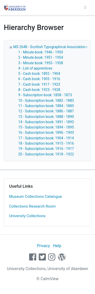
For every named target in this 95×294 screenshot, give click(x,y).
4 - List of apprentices (35, 68)
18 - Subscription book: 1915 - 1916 (46, 143)
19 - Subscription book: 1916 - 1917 (46, 149)
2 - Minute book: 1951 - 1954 (40, 57)
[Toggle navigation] (85, 7)
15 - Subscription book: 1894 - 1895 (46, 127)
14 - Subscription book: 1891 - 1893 (46, 122)
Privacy (43, 245)
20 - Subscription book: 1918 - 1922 (46, 154)
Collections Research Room (32, 206)
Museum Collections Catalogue (35, 196)
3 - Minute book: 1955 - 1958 (40, 63)
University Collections (27, 216)
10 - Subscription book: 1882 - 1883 (46, 101)
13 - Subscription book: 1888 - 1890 (46, 117)
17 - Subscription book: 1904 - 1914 (46, 138)
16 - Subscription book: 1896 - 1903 (46, 132)
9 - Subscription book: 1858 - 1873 (45, 95)
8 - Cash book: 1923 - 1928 (39, 90)
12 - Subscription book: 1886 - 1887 (46, 111)
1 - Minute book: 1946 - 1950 (40, 52)
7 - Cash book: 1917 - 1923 (39, 84)
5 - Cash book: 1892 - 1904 (39, 74)
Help (57, 245)
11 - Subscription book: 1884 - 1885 (46, 106)
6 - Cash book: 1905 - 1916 (39, 79)
